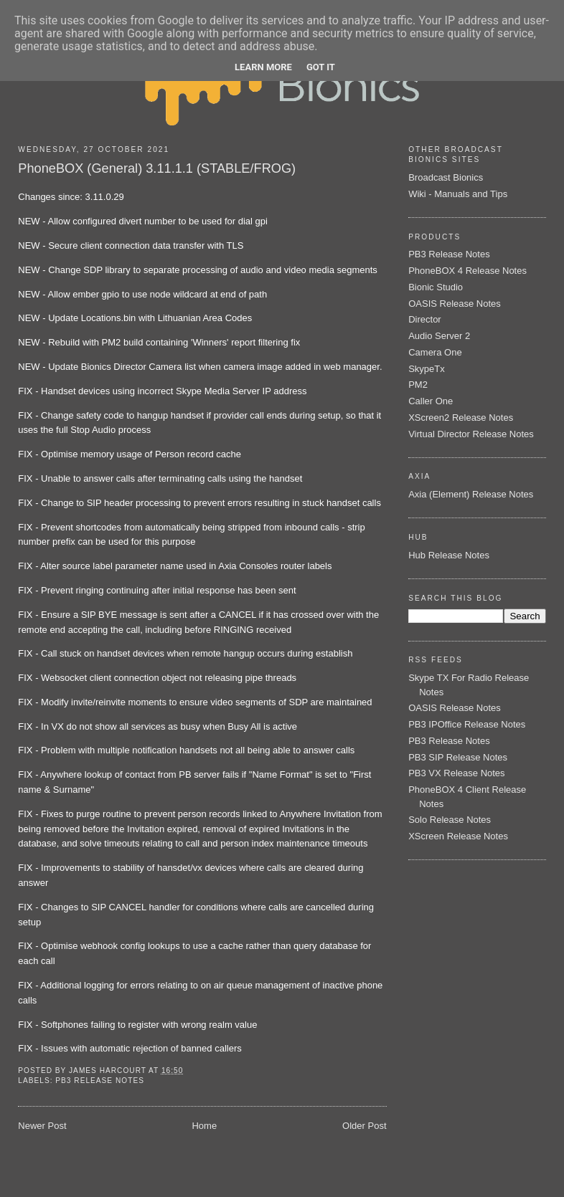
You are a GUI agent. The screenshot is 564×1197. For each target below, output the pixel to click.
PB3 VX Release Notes (456, 773)
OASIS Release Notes (454, 303)
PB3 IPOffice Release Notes (466, 724)
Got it (320, 67)
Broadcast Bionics (445, 177)
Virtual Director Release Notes (471, 434)
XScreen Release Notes (458, 836)
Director (424, 319)
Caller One (430, 401)
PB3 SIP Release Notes (457, 757)
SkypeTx (426, 368)
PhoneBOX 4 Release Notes (467, 270)
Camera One (434, 352)
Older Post (364, 1125)
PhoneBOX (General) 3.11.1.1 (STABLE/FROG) (157, 168)
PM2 (418, 384)
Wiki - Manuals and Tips (457, 194)
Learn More (263, 67)
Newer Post (42, 1125)
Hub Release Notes (448, 555)
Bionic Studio (435, 287)
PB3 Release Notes (99, 1080)
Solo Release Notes (449, 819)
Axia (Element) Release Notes (470, 494)
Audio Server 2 (439, 335)
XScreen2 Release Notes (460, 417)
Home (204, 1125)
